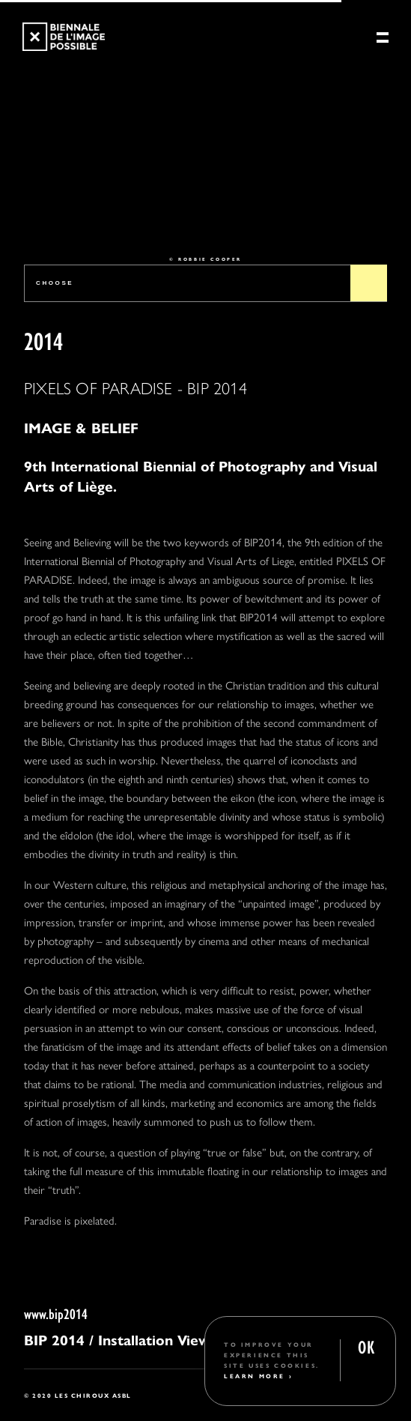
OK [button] (366, 1345)
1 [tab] (158, 216)
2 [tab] (185, 216)
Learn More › (258, 1376)
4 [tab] (241, 216)
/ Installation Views (152, 1339)
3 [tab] (213, 216)
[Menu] (383, 38)
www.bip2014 (56, 1313)
